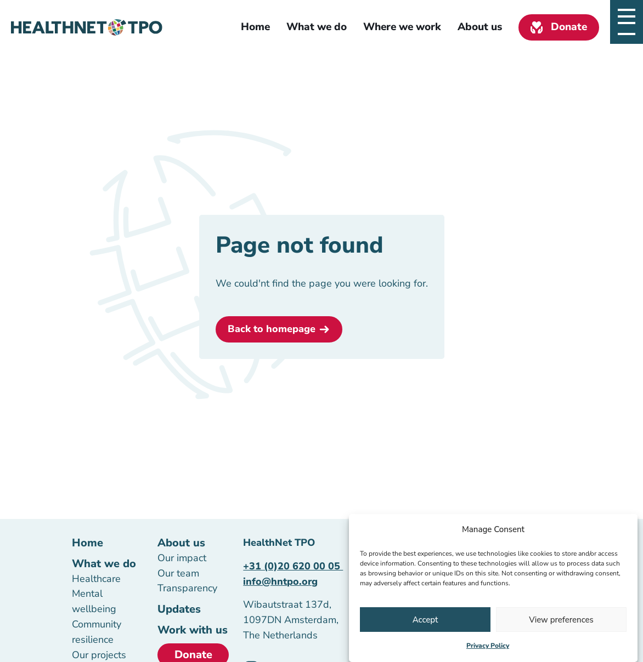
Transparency (187, 588)
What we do (316, 27)
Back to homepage (271, 328)
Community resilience (96, 632)
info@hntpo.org (280, 581)
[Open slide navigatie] (626, 16)
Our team (178, 573)
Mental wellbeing (94, 601)
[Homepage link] (86, 27)
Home (255, 27)
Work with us (192, 630)
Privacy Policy (487, 646)
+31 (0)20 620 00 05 (293, 566)
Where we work (402, 27)
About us (480, 27)
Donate (569, 27)
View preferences (561, 620)
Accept (425, 620)
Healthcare (96, 578)
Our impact (181, 557)
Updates (179, 609)
